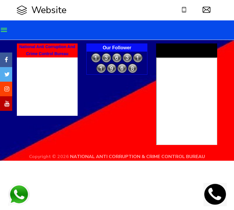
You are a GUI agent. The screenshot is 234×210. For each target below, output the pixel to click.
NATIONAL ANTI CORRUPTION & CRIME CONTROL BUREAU (137, 156)
